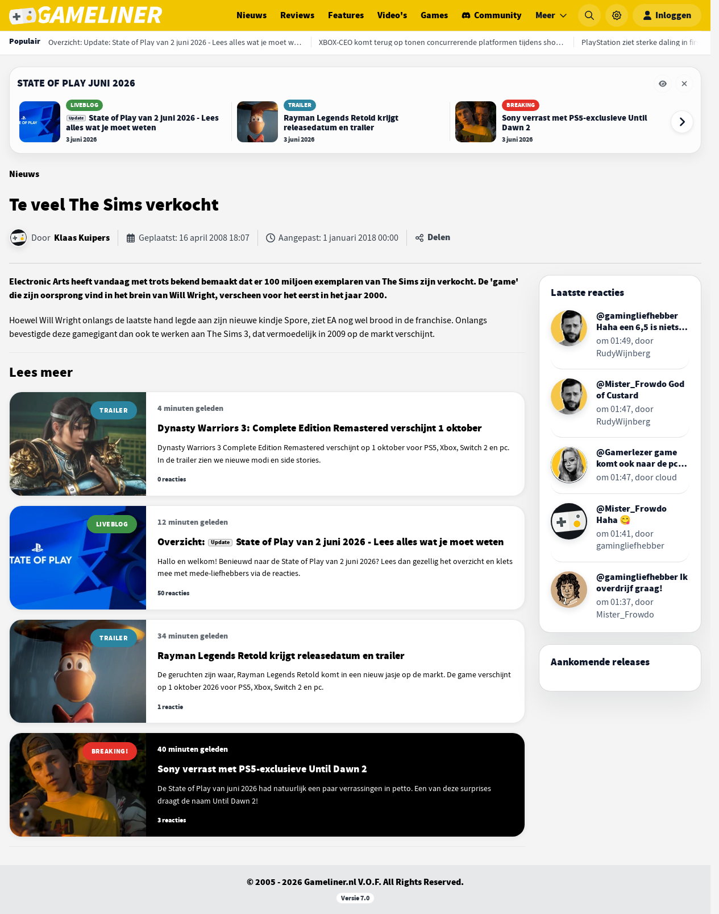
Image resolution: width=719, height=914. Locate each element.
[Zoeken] (589, 15)
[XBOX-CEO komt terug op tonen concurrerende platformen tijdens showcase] (442, 42)
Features (346, 15)
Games (434, 15)
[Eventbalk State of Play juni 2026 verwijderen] (684, 84)
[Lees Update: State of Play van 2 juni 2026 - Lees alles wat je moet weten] (122, 121)
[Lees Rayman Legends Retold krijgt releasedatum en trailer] (340, 121)
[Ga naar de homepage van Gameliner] (85, 15)
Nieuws (251, 15)
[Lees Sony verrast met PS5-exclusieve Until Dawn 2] (558, 121)
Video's (392, 15)
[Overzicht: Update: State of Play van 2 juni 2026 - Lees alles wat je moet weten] (175, 42)
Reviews (297, 15)
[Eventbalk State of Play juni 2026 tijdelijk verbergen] (663, 84)
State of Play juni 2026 (76, 83)
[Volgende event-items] (682, 121)
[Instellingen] (616, 15)
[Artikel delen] (432, 238)
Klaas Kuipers (82, 238)
